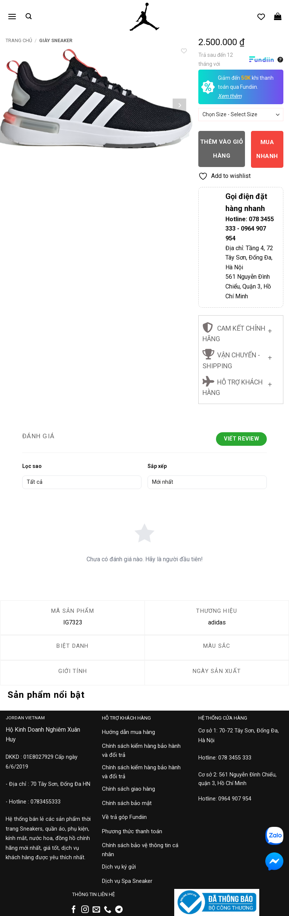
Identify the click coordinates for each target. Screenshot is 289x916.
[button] (12, 16)
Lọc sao (32, 466)
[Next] (179, 105)
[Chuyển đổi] (270, 329)
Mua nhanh (267, 149)
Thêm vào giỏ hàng (221, 148)
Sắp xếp (157, 466)
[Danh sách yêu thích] (261, 16)
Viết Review (241, 439)
